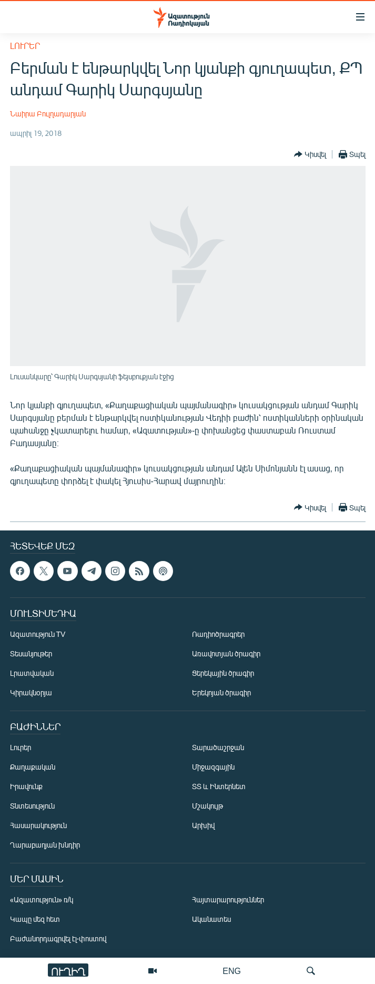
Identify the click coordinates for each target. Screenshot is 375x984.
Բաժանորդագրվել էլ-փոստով (58, 938)
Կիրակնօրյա (31, 692)
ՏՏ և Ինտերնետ (219, 786)
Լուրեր (25, 46)
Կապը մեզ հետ (35, 918)
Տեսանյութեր (31, 653)
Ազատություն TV (38, 633)
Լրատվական (32, 672)
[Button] (310, 154)
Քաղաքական (32, 766)
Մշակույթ (207, 805)
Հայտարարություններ (228, 899)
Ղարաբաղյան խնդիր (45, 844)
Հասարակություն (38, 825)
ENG (231, 971)
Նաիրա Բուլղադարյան (48, 113)
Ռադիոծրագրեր (218, 633)
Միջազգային (213, 766)
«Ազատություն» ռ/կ (42, 899)
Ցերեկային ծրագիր (223, 672)
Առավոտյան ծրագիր (226, 653)
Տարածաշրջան (218, 747)
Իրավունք (26, 786)
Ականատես (211, 918)
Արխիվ (203, 825)
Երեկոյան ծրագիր (221, 692)
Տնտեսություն (32, 805)
